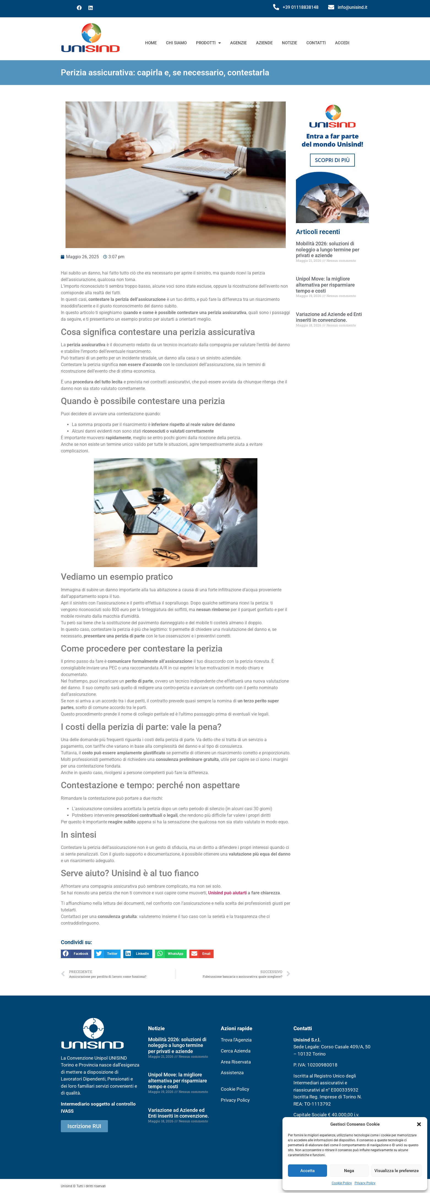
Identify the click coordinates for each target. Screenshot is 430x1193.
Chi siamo (176, 42)
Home (151, 42)
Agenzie (238, 42)
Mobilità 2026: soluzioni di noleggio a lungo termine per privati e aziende (327, 249)
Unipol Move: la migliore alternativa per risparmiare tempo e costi (325, 284)
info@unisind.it (352, 7)
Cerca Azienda (236, 1051)
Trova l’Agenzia (236, 1040)
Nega (349, 1170)
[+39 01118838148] (276, 7)
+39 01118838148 (301, 7)
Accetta (307, 1170)
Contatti (316, 42)
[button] (419, 1124)
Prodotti (208, 43)
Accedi (342, 42)
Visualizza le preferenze (396, 1170)
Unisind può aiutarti (227, 892)
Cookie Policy (342, 1183)
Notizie (289, 42)
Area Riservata (236, 1062)
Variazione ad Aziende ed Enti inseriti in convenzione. (329, 317)
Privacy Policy (365, 1183)
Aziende (264, 42)
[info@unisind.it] (331, 7)
